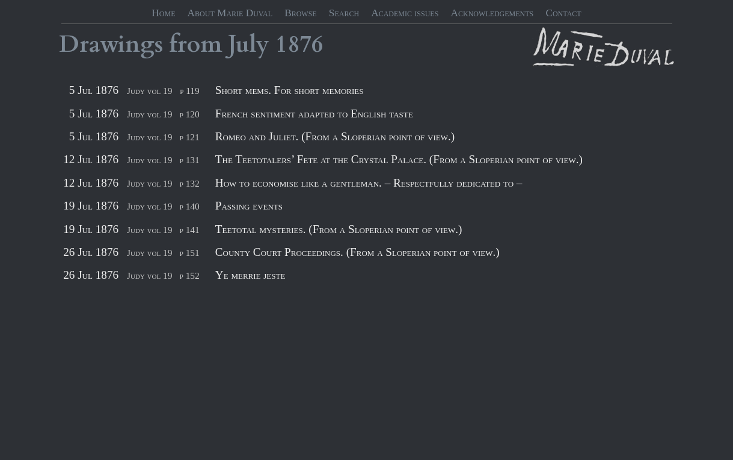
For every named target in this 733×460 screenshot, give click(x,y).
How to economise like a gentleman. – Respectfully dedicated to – (369, 182)
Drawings (111, 44)
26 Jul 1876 (90, 252)
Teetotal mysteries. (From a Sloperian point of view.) (338, 229)
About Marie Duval (230, 13)
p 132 (190, 183)
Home (163, 13)
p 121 (190, 137)
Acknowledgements (492, 13)
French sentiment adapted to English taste (314, 113)
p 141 (190, 230)
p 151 (190, 252)
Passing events (249, 205)
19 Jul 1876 (90, 205)
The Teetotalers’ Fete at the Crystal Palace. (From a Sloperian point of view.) (399, 159)
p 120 (190, 114)
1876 (299, 44)
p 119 (189, 90)
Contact (563, 13)
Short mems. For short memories (289, 90)
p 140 (190, 206)
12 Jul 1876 (90, 159)
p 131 (190, 160)
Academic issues (404, 13)
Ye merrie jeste (250, 275)
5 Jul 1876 (93, 90)
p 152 (190, 275)
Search (344, 13)
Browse (300, 13)
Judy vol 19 (149, 90)
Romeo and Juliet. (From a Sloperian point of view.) (335, 136)
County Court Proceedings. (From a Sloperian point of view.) (357, 252)
